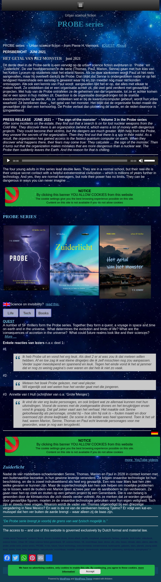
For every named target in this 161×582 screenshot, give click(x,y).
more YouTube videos (141, 460)
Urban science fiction (80, 15)
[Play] (8, 161)
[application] (80, 160)
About (120, 45)
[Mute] (141, 161)
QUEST (109, 45)
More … (11, 336)
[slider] (74, 161)
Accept (90, 571)
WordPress (65, 579)
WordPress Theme (83, 579)
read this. (53, 304)
